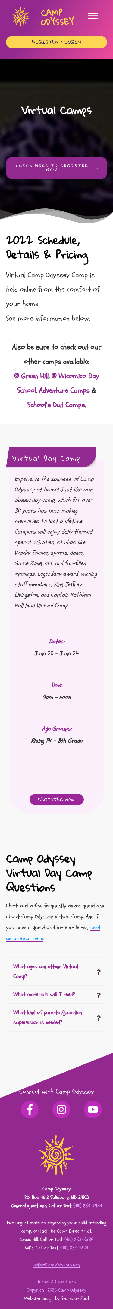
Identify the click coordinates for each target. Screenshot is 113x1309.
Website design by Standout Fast (56, 1298)
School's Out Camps (56, 405)
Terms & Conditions (56, 1281)
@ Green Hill (31, 376)
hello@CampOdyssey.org (56, 1264)
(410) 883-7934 (87, 1206)
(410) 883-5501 (74, 1248)
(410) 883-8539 (78, 1239)
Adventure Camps (64, 391)
